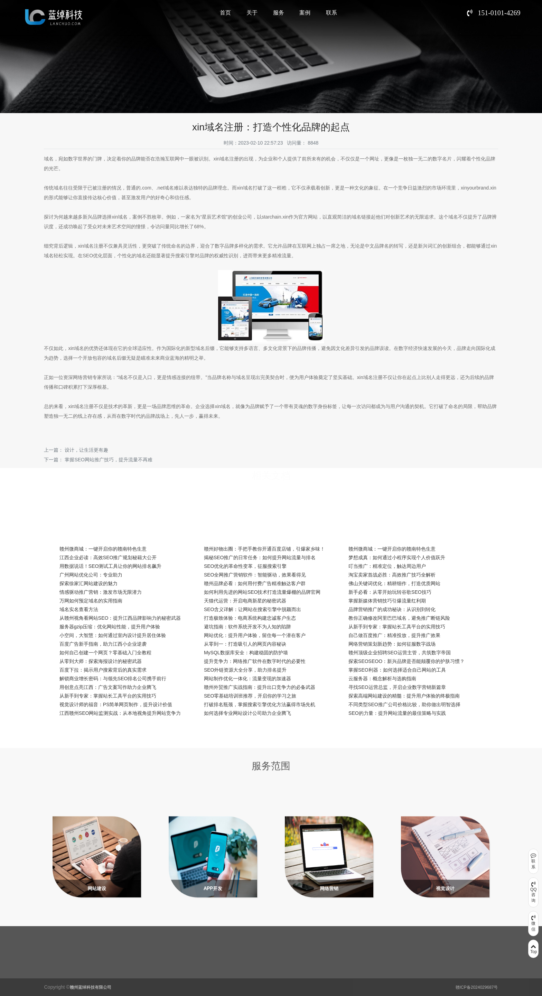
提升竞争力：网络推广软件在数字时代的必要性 (255, 661)
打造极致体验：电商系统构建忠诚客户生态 (250, 618)
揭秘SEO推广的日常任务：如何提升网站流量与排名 (260, 557)
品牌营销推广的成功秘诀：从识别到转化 (392, 609)
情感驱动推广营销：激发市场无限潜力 (100, 592)
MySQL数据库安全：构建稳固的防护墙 (246, 652)
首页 (225, 13)
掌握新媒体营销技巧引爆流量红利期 (387, 600)
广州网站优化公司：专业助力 (90, 575)
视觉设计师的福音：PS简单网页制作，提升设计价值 (115, 704)
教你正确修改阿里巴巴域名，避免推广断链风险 (399, 618)
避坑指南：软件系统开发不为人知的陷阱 (247, 626)
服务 (278, 13)
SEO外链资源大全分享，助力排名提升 (245, 670)
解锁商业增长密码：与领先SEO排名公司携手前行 (113, 678)
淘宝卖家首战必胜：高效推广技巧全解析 (392, 575)
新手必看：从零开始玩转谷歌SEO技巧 (389, 592)
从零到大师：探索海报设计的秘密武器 (100, 661)
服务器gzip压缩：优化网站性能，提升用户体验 (109, 626)
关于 (252, 13)
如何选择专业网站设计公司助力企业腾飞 (247, 713)
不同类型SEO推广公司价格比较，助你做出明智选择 (404, 704)
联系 (331, 13)
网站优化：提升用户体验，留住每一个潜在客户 (255, 635)
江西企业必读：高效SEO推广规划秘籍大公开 (108, 557)
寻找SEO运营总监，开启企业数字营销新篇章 (397, 687)
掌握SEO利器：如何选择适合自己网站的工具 (397, 670)
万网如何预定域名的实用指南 (90, 600)
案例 (304, 13)
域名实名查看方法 (78, 609)
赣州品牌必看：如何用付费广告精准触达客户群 (255, 583)
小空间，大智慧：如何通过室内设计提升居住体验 (112, 635)
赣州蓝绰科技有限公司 (90, 987)
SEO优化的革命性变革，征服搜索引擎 (245, 566)
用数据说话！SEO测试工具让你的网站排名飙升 (110, 566)
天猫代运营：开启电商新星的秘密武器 (245, 600)
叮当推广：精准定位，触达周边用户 (387, 566)
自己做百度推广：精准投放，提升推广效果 (394, 635)
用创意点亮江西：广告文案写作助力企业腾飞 (107, 687)
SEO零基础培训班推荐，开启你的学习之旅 (250, 696)
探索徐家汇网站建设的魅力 (88, 583)
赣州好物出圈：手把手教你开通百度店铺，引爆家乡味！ (264, 549)
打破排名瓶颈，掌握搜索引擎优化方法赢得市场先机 (259, 704)
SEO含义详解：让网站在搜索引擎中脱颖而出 (252, 609)
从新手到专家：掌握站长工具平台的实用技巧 (396, 626)
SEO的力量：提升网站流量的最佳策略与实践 (397, 713)
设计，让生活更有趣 (86, 450)
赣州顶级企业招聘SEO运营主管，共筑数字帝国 (399, 652)
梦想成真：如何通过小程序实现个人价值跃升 (396, 557)
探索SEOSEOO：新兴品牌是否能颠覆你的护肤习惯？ (406, 661)
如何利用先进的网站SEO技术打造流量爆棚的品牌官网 (262, 592)
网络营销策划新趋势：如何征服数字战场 (392, 644)
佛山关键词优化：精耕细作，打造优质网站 (394, 583)
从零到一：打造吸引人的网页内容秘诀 (245, 644)
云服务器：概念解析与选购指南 (382, 678)
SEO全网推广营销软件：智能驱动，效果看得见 (255, 575)
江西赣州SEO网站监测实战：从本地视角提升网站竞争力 (120, 713)
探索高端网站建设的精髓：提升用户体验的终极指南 (404, 696)
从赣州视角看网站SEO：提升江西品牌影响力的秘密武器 (120, 618)
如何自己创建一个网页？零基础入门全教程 (105, 652)
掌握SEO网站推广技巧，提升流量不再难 (108, 459)
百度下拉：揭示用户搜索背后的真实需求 (103, 670)
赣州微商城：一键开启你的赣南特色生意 (103, 549)
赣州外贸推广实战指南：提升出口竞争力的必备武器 (259, 687)
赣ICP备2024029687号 (477, 987)
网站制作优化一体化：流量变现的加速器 (247, 678)
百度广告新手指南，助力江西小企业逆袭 (103, 644)
